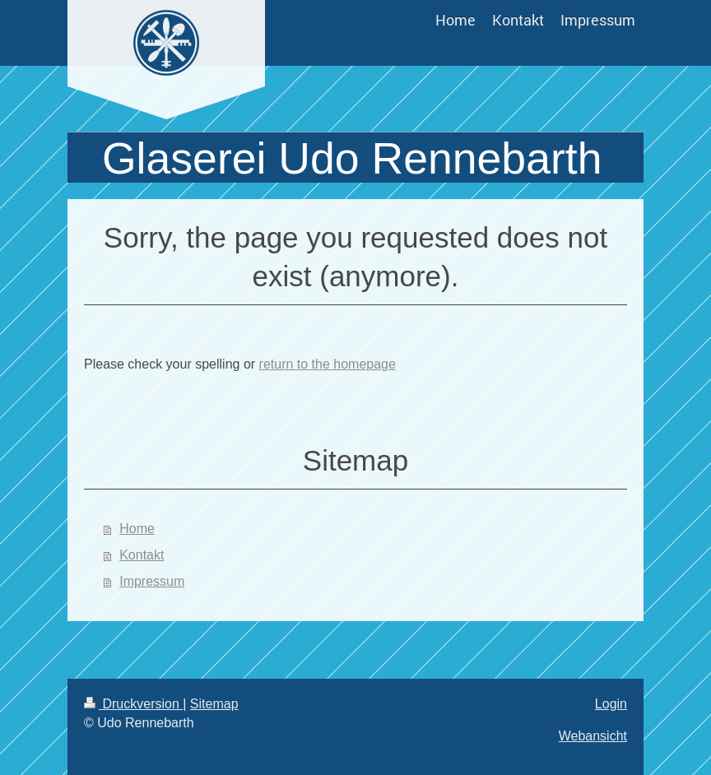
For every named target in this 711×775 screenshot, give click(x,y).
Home (137, 529)
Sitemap (214, 704)
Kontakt (141, 555)
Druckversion (133, 704)
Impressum (151, 581)
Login (611, 704)
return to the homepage (327, 364)
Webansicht (593, 736)
